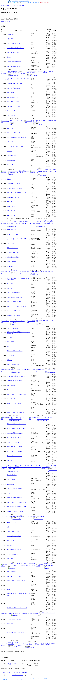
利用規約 (45, 678)
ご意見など (19, 679)
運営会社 (5, 679)
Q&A (18, 678)
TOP (4, 678)
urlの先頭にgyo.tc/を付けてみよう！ (20, 1)
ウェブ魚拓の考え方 (34, 678)
